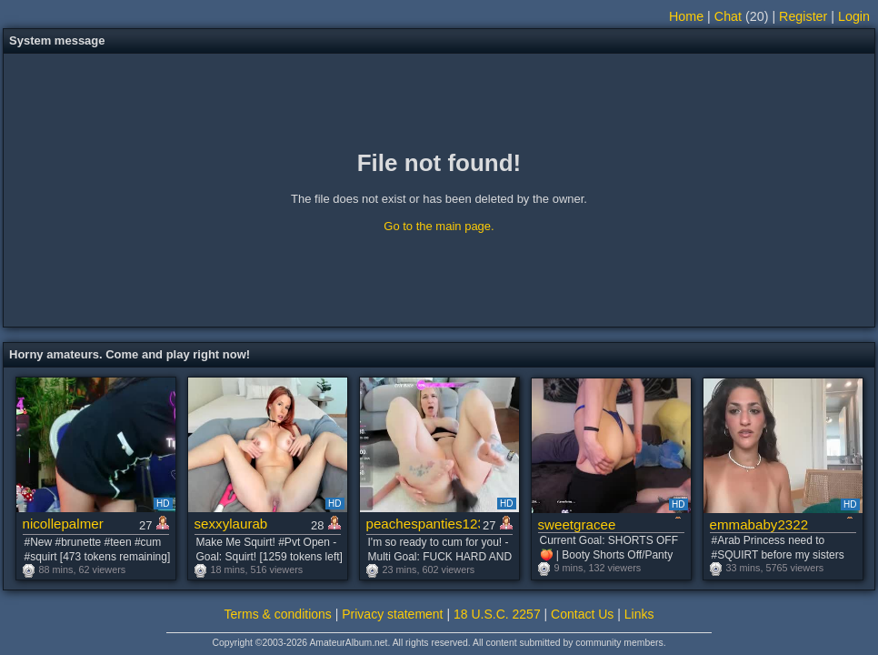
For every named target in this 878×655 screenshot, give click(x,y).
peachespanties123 (423, 523)
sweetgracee (577, 524)
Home (686, 16)
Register (803, 16)
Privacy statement (392, 614)
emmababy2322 (759, 524)
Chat (728, 16)
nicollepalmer (63, 523)
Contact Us (582, 614)
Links (639, 614)
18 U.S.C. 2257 (497, 614)
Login (854, 16)
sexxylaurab (231, 523)
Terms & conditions (278, 614)
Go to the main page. (439, 226)
